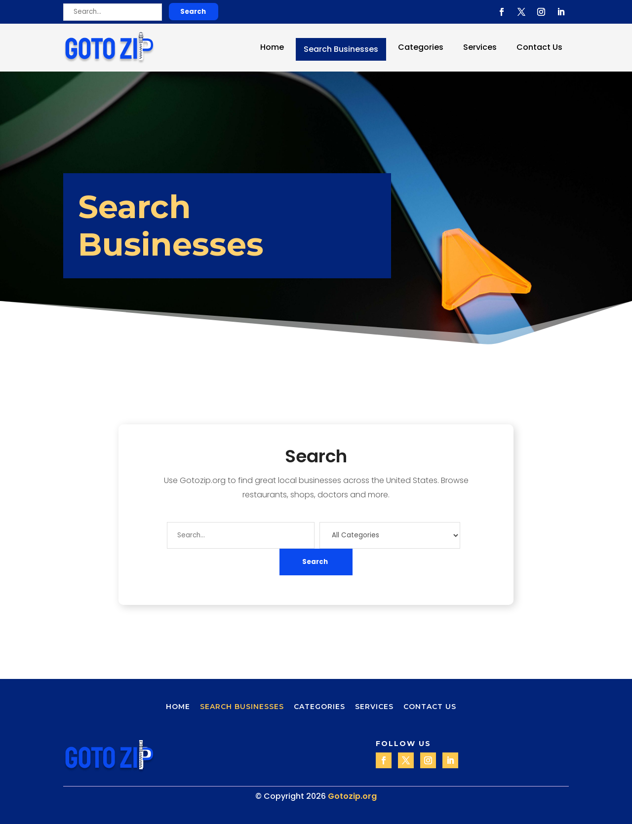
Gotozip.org (352, 796)
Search (193, 11)
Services (480, 47)
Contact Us (539, 47)
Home (272, 47)
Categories (420, 47)
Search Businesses (341, 49)
